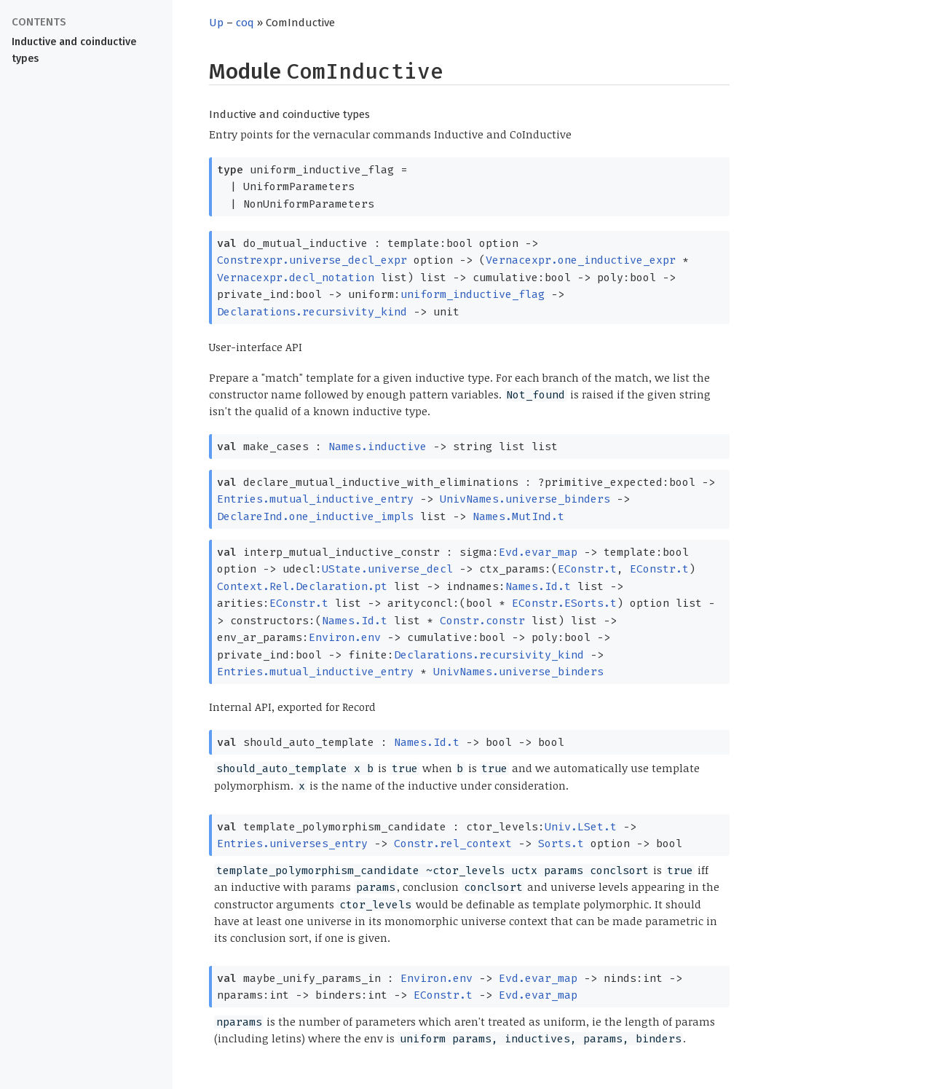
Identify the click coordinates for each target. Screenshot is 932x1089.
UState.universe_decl (387, 568)
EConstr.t (587, 568)
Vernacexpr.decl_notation (295, 277)
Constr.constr (482, 620)
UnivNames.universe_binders (525, 499)
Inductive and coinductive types (74, 50)
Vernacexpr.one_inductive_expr (581, 260)
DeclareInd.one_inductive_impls (315, 516)
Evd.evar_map (538, 552)
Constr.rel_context (453, 843)
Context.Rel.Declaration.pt (302, 586)
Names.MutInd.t (518, 516)
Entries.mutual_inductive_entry (315, 499)
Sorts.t (561, 843)
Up (216, 22)
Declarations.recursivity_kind (312, 311)
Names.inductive (377, 446)
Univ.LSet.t (581, 826)
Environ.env (345, 637)
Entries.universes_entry (292, 843)
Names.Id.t (538, 586)
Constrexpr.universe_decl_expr (312, 260)
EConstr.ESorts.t (564, 603)
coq (245, 22)
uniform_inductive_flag (472, 294)
